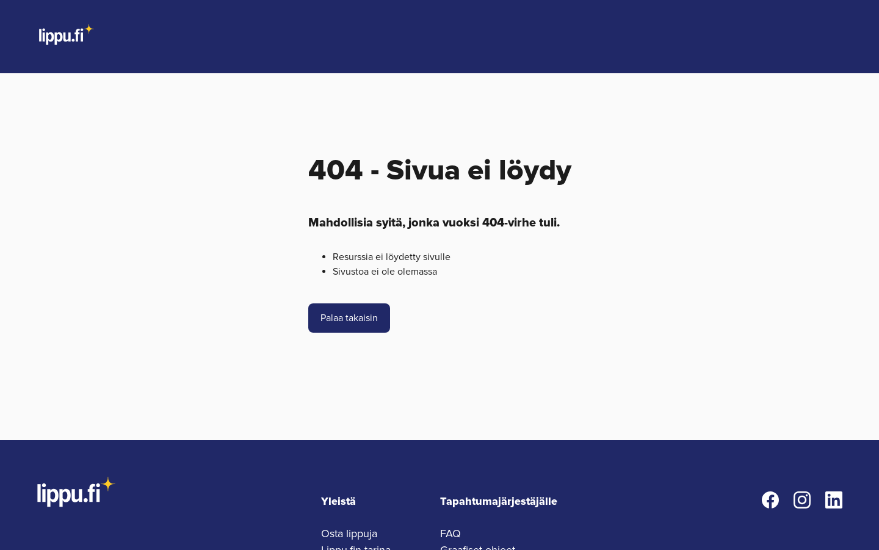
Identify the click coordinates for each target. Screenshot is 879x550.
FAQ (450, 533)
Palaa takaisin (349, 318)
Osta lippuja (349, 533)
